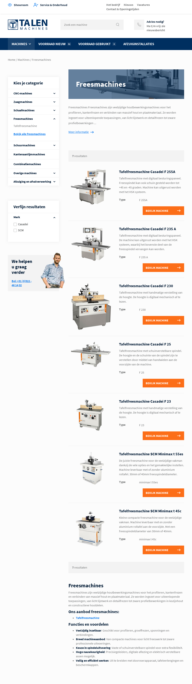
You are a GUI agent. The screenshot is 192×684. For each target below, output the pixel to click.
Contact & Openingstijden (122, 9)
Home (11, 59)
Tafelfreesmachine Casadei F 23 (145, 401)
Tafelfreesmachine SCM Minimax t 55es (151, 454)
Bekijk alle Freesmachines (30, 134)
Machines (19, 44)
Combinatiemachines (27, 164)
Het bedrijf (113, 5)
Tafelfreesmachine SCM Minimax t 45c (150, 511)
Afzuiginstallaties (138, 44)
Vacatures (143, 5)
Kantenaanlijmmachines (29, 154)
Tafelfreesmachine (25, 126)
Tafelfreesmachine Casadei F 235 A (147, 228)
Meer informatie (78, 132)
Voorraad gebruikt (97, 44)
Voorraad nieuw (54, 44)
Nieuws (128, 5)
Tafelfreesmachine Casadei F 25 (145, 344)
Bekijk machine (157, 211)
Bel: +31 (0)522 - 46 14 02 (22, 283)
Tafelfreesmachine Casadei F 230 (146, 285)
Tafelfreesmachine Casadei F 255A (147, 171)
